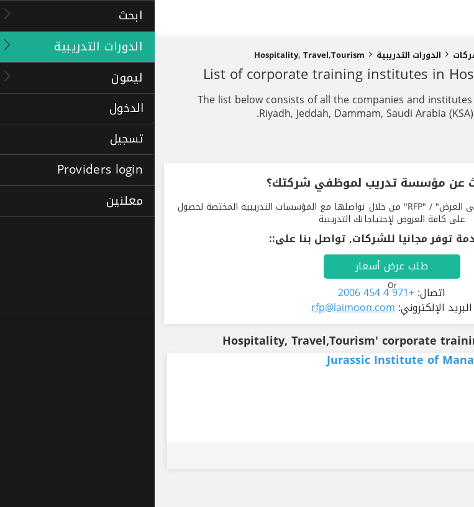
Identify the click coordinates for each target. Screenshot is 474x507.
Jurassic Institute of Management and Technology (313, 360)
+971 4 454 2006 (221, 292)
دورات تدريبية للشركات (343, 55)
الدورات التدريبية (254, 55)
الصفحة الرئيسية (432, 55)
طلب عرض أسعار (237, 266)
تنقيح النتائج (425, 144)
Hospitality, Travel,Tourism (154, 55)
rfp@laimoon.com (198, 307)
